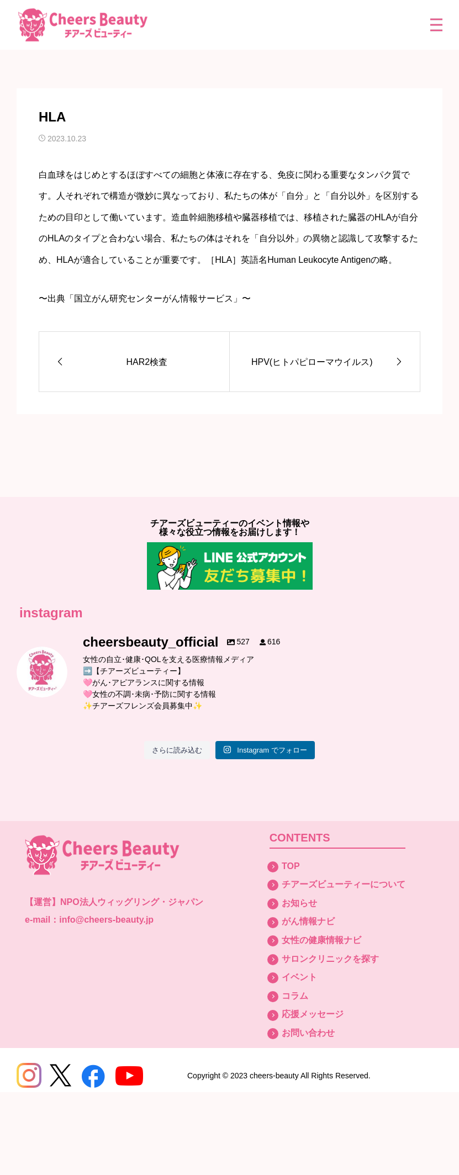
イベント (299, 977)
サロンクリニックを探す (330, 959)
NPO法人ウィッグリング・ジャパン (131, 902)
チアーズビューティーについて (343, 884)
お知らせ (299, 903)
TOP (291, 866)
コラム (295, 996)
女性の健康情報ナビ (321, 940)
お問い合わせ (308, 1033)
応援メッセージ (313, 1014)
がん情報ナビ (308, 921)
